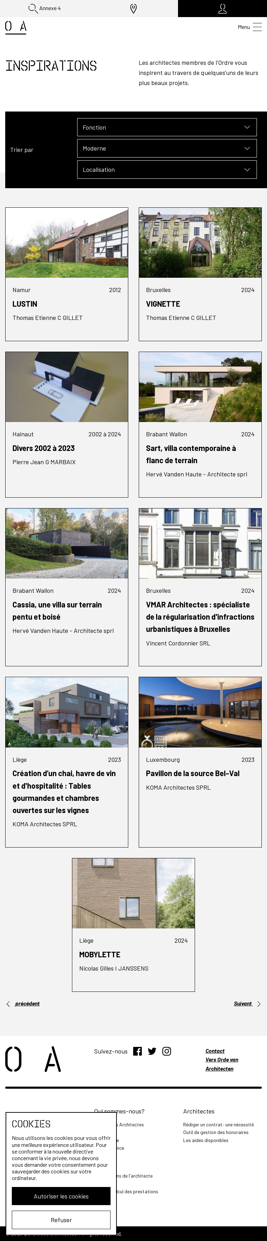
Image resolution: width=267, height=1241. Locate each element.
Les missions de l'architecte (123, 1176)
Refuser (61, 1220)
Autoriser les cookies (61, 1196)
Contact (215, 1050)
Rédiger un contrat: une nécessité (218, 1124)
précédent (22, 1003)
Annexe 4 (45, 9)
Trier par (21, 149)
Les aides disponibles (205, 1140)
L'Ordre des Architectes (119, 1124)
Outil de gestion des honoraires (216, 1132)
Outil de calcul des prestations (126, 1191)
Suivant (248, 1003)
